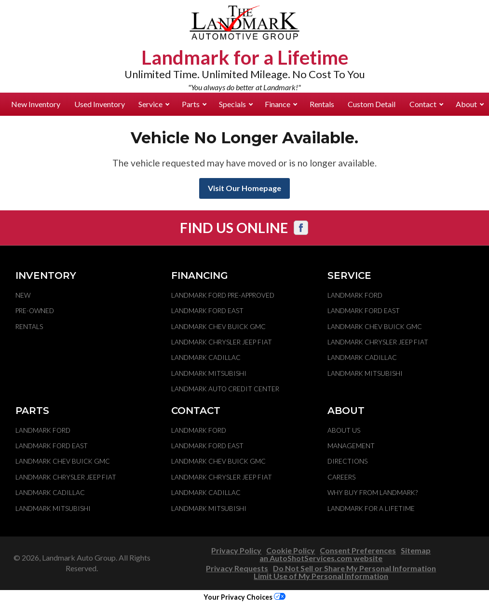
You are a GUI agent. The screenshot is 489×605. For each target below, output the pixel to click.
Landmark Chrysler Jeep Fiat (221, 342)
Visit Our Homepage (244, 187)
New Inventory (35, 104)
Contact (426, 104)
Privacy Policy (236, 550)
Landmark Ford (354, 295)
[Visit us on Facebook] (301, 227)
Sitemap (416, 550)
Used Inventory (99, 104)
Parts (194, 104)
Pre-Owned (34, 311)
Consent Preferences (358, 550)
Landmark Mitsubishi (208, 373)
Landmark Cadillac (206, 357)
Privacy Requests (237, 568)
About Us (343, 430)
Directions (347, 461)
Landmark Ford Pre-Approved (222, 295)
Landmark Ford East (207, 311)
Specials (236, 104)
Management (351, 446)
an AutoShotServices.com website (320, 558)
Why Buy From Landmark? (372, 492)
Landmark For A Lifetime (371, 508)
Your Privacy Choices (244, 597)
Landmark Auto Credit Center (225, 389)
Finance (281, 104)
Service (153, 104)
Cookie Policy (290, 550)
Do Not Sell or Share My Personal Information (354, 568)
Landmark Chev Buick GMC (218, 326)
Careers (341, 477)
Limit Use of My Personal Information (321, 575)
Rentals (322, 104)
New (22, 295)
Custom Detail (371, 104)
